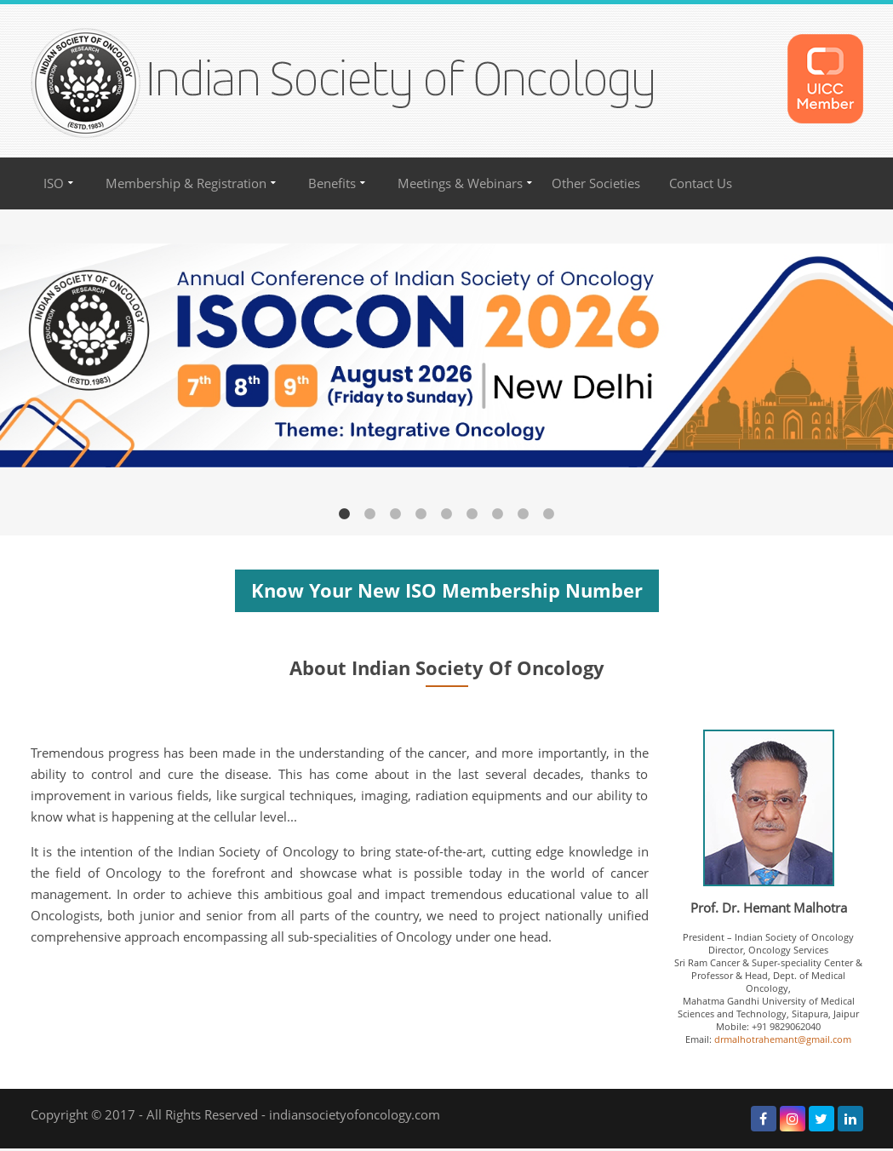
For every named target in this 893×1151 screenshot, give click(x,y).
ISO (53, 183)
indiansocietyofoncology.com (354, 1115)
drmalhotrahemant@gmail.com (782, 1039)
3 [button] (395, 514)
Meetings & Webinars (460, 183)
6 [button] (472, 514)
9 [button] (549, 514)
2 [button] (370, 514)
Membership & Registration (186, 183)
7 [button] (498, 514)
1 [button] (344, 514)
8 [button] (523, 514)
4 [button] (421, 514)
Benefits (332, 183)
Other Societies (596, 183)
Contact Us (700, 183)
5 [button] (446, 514)
